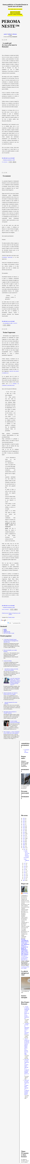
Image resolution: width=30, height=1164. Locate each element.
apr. (25, 874)
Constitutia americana (7, 257)
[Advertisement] (9, 167)
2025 (24, 818)
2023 (24, 821)
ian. (25, 878)
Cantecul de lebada (8, 660)
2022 (24, 822)
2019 (24, 827)
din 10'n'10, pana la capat (9, 633)
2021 (24, 824)
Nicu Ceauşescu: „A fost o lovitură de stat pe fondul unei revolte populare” (11, 732)
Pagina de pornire (11, 614)
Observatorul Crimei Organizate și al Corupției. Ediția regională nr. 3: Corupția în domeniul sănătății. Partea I (26, 1087)
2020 (24, 826)
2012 (24, 838)
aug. (25, 867)
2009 (24, 843)
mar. (25, 875)
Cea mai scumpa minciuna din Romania (15, 721)
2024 (24, 819)
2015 (24, 833)
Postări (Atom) (11, 617)
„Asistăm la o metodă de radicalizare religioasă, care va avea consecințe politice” (26, 1028)
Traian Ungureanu (9, 332)
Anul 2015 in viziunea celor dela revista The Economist (11, 669)
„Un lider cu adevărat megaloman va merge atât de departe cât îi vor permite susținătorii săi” (26, 1012)
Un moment (7, 176)
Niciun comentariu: (5, 609)
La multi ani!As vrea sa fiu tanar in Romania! (9, 45)
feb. (25, 877)
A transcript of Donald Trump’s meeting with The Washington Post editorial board (11, 641)
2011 (24, 840)
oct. (25, 864)
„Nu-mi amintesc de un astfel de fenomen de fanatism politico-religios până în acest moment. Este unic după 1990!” (26, 1046)
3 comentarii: (14, 323)
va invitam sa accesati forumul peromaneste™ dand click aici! (24, 957)
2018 (24, 829)
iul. (25, 869)
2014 (24, 835)
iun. (25, 871)
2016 (24, 832)
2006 (24, 847)
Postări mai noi (5, 613)
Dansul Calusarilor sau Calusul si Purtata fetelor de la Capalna (10, 693)
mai (25, 872)
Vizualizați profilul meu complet (25, 967)
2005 (24, 880)
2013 (24, 837)
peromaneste (25, 893)
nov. (25, 863)
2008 (24, 844)
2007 (24, 846)
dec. (25, 849)
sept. (25, 866)
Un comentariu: (5, 161)
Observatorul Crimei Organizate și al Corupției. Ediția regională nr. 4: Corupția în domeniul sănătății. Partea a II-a (26, 1067)
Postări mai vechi (16, 613)
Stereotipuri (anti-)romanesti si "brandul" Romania (10, 712)
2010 (24, 841)
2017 (24, 830)
